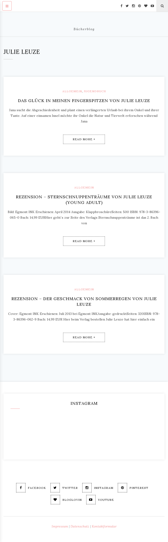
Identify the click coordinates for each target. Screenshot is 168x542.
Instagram (97, 487)
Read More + (84, 139)
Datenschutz (80, 526)
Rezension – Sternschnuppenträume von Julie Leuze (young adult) (84, 199)
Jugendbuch (95, 91)
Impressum (60, 526)
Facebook (31, 487)
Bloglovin (66, 499)
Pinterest (133, 487)
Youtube (100, 499)
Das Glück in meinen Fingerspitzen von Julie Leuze (84, 100)
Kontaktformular (104, 526)
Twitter (64, 487)
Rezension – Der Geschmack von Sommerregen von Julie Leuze (84, 301)
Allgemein (72, 91)
